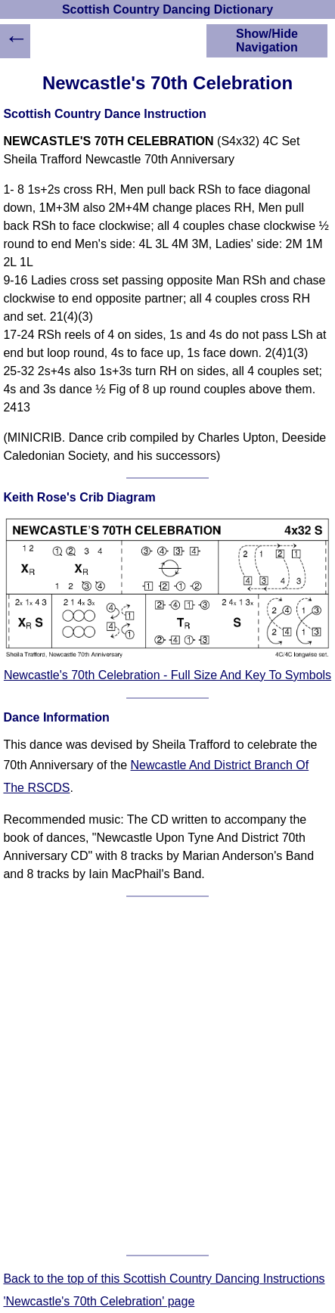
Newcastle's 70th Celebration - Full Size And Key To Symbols (167, 675)
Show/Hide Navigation (267, 40)
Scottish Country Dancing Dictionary (167, 9)
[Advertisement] (167, 1075)
